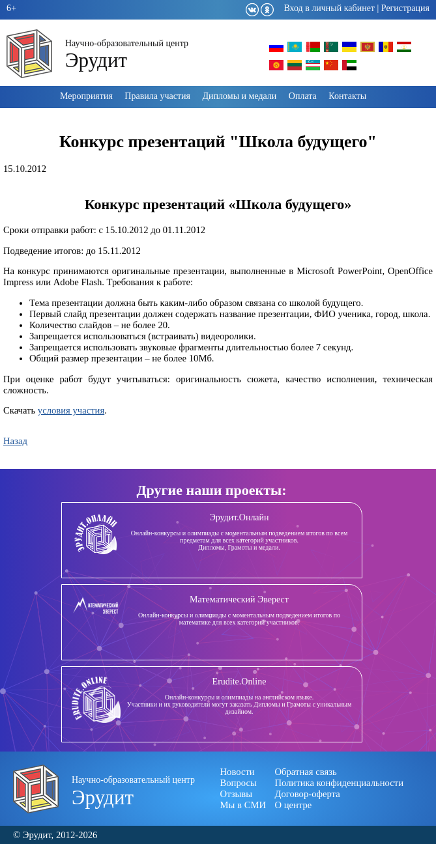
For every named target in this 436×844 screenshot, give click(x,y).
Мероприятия (86, 96)
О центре (293, 805)
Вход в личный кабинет (329, 8)
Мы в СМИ (243, 805)
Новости (237, 772)
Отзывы (236, 794)
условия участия (71, 410)
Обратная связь (306, 772)
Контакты (347, 96)
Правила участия (157, 96)
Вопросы (238, 783)
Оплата (303, 96)
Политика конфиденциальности (339, 783)
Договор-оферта (307, 794)
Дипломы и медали (240, 96)
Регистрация (405, 8)
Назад (15, 441)
